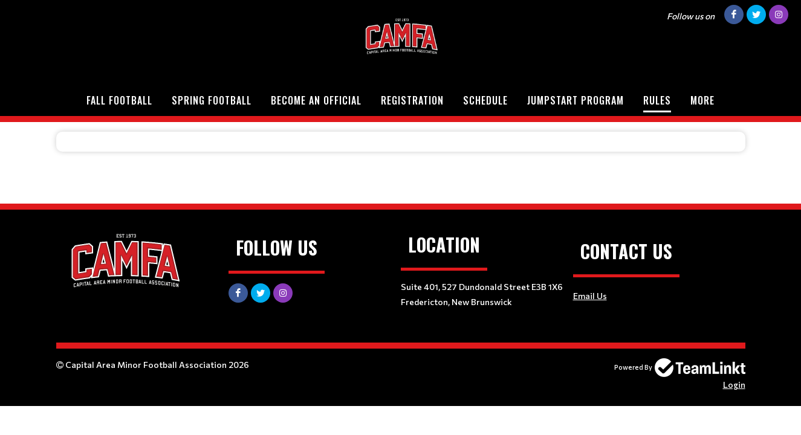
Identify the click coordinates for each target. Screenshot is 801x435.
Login (734, 384)
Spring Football (211, 100)
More (702, 100)
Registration (412, 100)
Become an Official (316, 100)
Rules (657, 100)
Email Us (590, 296)
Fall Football (119, 100)
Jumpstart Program (575, 100)
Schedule (485, 100)
